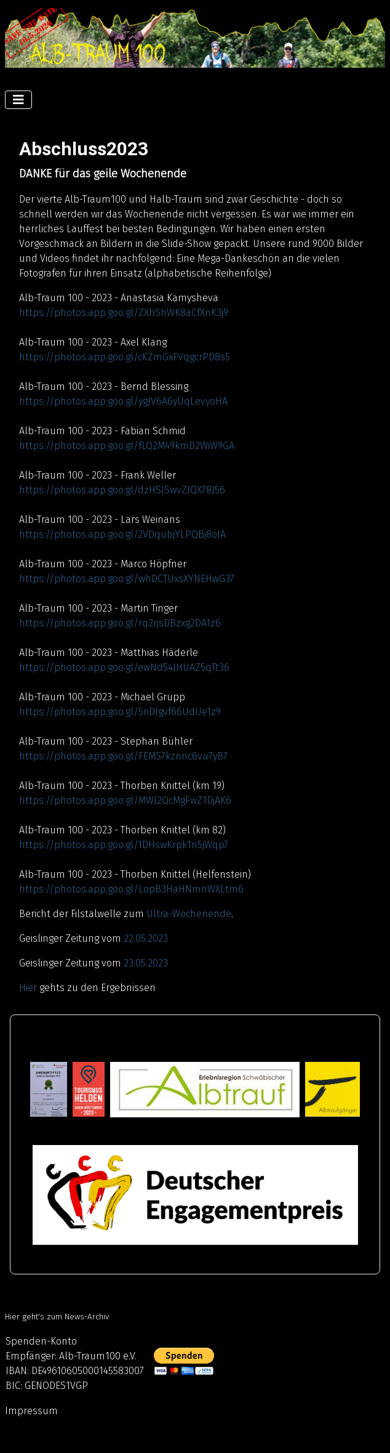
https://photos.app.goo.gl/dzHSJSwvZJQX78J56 (122, 490)
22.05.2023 (146, 938)
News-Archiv (87, 1317)
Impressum (31, 1411)
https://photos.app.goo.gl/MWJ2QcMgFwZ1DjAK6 (125, 800)
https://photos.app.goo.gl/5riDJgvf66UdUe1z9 (120, 712)
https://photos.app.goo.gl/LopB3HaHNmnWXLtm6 (131, 889)
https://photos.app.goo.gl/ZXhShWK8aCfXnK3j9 (123, 312)
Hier (28, 988)
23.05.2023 (146, 963)
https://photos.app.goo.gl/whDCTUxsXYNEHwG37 (126, 579)
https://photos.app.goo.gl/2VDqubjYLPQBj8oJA (122, 534)
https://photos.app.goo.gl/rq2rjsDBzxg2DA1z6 (120, 623)
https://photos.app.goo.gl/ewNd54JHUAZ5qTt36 (124, 667)
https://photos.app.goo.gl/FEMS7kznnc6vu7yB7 (123, 756)
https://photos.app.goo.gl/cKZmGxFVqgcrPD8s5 (124, 357)
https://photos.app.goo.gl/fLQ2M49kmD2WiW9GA (126, 445)
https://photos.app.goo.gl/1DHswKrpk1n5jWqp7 (123, 845)
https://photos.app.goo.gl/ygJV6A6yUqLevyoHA (123, 401)
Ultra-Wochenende (188, 914)
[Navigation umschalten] (18, 100)
